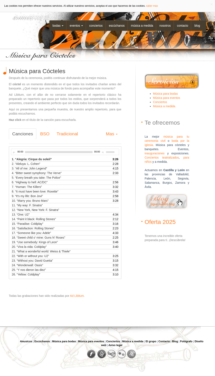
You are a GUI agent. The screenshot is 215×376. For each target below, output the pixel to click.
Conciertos (96, 25)
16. (33, 228)
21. (41, 251)
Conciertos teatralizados (162, 157)
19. (35, 242)
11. (27, 205)
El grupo (151, 341)
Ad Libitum (77, 295)
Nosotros (165, 25)
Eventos (76, 25)
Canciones (22, 133)
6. (29, 182)
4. (37, 173)
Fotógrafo (186, 341)
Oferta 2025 (160, 222)
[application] (65, 152)
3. (29, 168)
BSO (44, 133)
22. (30, 256)
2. (26, 163)
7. (27, 187)
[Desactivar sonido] (103, 152)
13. (21, 214)
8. (35, 191)
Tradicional (67, 133)
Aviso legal (115, 345)
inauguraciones (155, 153)
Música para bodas (165, 93)
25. (29, 269)
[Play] (14, 152)
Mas (112, 133)
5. (36, 177)
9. (27, 196)
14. (34, 219)
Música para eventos (166, 97)
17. (31, 233)
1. (32, 159)
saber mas (152, 5)
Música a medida (142, 25)
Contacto (182, 25)
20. (29, 246)
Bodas (57, 25)
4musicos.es (29, 16)
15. (27, 223)
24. (27, 265)
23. (32, 260)
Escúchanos (117, 25)
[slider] (59, 152)
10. (30, 200)
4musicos (26, 341)
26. (26, 274)
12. (35, 210)
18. (38, 237)
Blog (197, 25)
